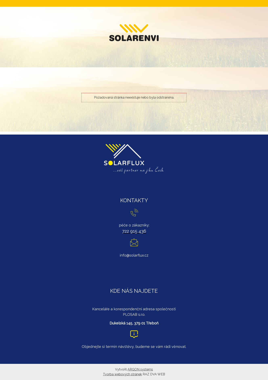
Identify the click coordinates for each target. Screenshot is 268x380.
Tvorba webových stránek (122, 374)
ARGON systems (140, 369)
